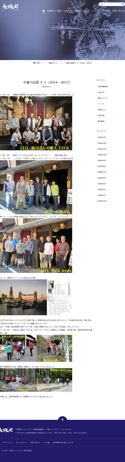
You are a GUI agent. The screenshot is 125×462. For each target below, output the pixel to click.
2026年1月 (102, 137)
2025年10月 (102, 155)
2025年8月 (102, 166)
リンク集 (46, 442)
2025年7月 (102, 172)
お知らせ (101, 92)
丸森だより (102, 110)
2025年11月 (102, 149)
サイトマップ (7, 442)
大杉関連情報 (103, 86)
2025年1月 (102, 195)
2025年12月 (102, 143)
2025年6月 (102, 178)
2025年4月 (102, 184)
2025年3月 (102, 189)
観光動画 (101, 121)
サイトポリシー (21, 442)
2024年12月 (102, 201)
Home (36, 63)
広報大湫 (101, 115)
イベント (101, 104)
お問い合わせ (35, 442)
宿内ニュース (103, 98)
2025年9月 (102, 160)
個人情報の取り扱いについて (63, 442)
